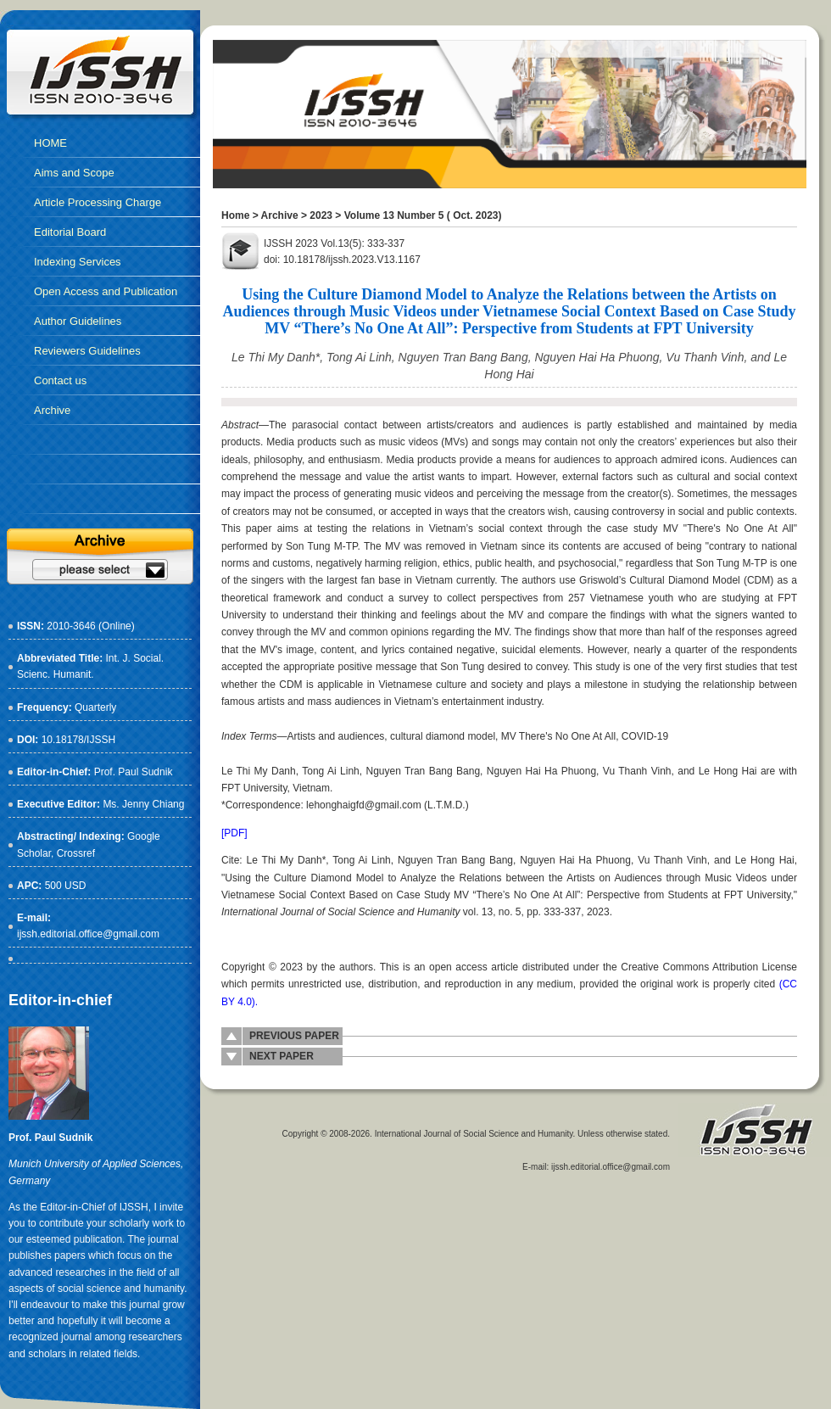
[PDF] (234, 833)
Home (235, 215)
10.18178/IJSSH (78, 740)
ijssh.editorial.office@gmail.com (88, 934)
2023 (321, 215)
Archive (279, 215)
